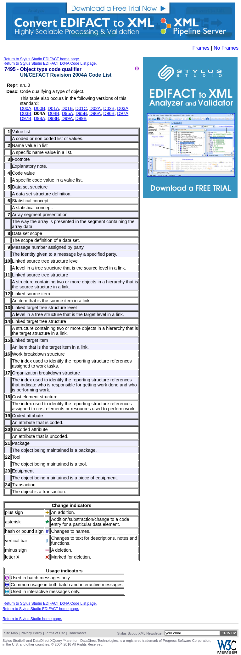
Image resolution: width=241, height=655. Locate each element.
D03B (25, 113)
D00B (39, 108)
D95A (67, 113)
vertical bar (16, 540)
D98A (39, 118)
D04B (53, 113)
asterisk (13, 521)
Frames (201, 48)
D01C (81, 108)
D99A (67, 118)
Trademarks (77, 633)
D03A (122, 108)
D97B (25, 118)
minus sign (16, 550)
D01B (67, 108)
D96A (95, 113)
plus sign (14, 512)
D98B (53, 118)
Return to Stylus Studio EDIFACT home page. (41, 59)
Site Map (11, 633)
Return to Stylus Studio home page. (32, 619)
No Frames (226, 48)
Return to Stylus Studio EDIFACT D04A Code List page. (50, 63)
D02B (109, 108)
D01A (53, 108)
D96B (109, 113)
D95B (81, 113)
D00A (25, 108)
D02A (95, 108)
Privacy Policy (31, 633)
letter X (12, 556)
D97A (122, 113)
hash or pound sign (24, 531)
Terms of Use (55, 633)
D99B (81, 118)
